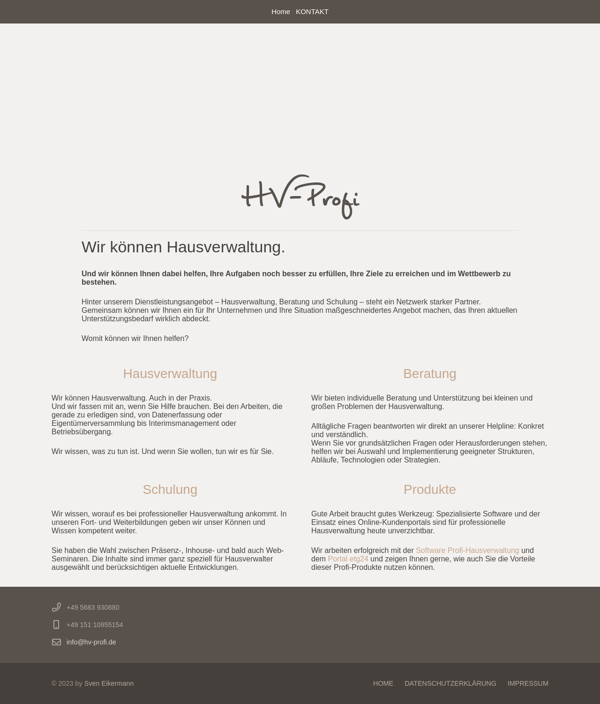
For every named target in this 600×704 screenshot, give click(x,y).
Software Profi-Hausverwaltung (468, 550)
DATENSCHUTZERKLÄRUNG (450, 683)
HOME (383, 683)
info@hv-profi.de (91, 642)
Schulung (170, 489)
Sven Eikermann (109, 683)
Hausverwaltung (170, 373)
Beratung (430, 373)
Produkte (430, 489)
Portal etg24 (349, 559)
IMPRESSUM (528, 683)
